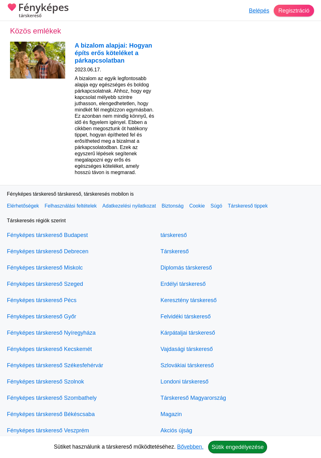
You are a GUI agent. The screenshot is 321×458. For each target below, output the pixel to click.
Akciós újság (176, 430)
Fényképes (38, 11)
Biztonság (172, 205)
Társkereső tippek (248, 205)
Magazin (171, 414)
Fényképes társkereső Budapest (47, 235)
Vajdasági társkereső (186, 349)
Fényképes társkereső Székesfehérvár (55, 365)
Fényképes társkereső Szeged (45, 284)
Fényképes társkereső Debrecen (47, 251)
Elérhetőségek (23, 205)
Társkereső (174, 251)
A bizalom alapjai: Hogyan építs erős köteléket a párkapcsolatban (113, 53)
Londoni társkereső (184, 381)
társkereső (173, 235)
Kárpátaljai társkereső (187, 333)
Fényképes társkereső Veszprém (48, 430)
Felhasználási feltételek (71, 205)
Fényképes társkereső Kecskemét (49, 349)
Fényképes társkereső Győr (41, 316)
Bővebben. (190, 447)
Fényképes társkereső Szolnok (45, 381)
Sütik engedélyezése (238, 447)
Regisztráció (293, 11)
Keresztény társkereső (188, 300)
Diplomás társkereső (186, 268)
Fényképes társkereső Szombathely (52, 398)
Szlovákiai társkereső (187, 365)
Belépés (259, 11)
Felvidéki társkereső (185, 316)
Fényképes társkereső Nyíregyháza (51, 333)
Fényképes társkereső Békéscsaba (51, 414)
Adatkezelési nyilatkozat (129, 205)
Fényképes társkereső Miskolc (45, 268)
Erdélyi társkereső (183, 284)
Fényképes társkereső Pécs (41, 300)
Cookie (197, 205)
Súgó (216, 205)
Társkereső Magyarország (193, 398)
